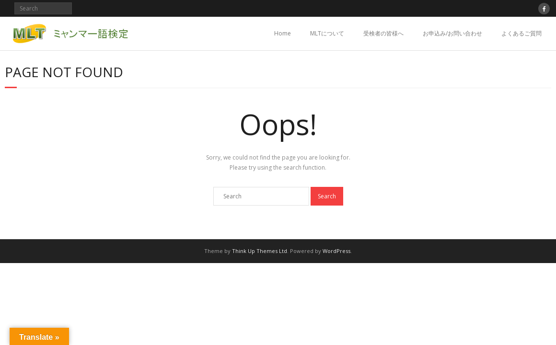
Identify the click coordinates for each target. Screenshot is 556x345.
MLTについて (327, 33)
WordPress (336, 250)
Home (282, 33)
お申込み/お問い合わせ (452, 33)
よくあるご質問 (521, 33)
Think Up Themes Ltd (259, 250)
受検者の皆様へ (383, 33)
